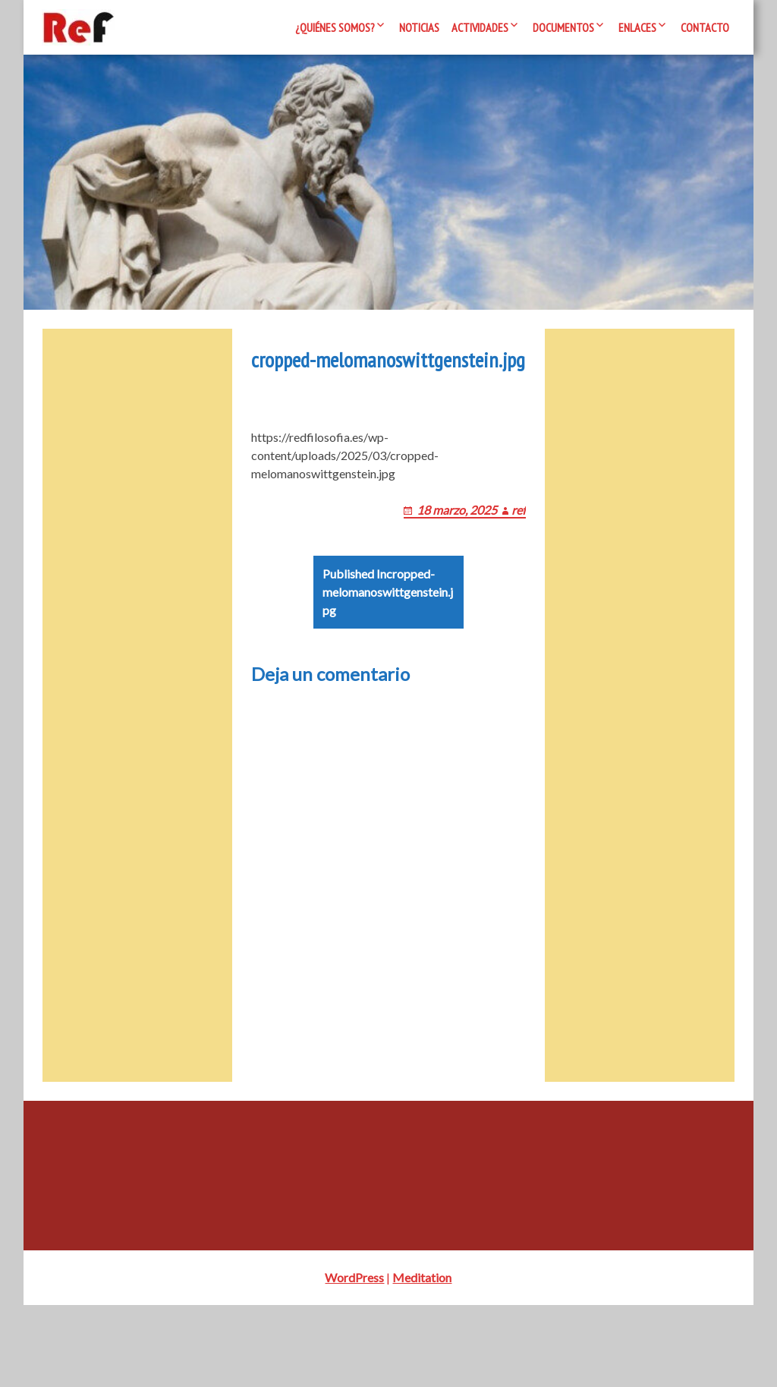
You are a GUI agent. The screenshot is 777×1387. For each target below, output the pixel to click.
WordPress (354, 1359)
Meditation (421, 1359)
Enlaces (637, 27)
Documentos (563, 27)
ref (535, 592)
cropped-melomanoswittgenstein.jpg (386, 683)
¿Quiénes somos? (335, 27)
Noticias (419, 27)
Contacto (705, 27)
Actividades (479, 27)
